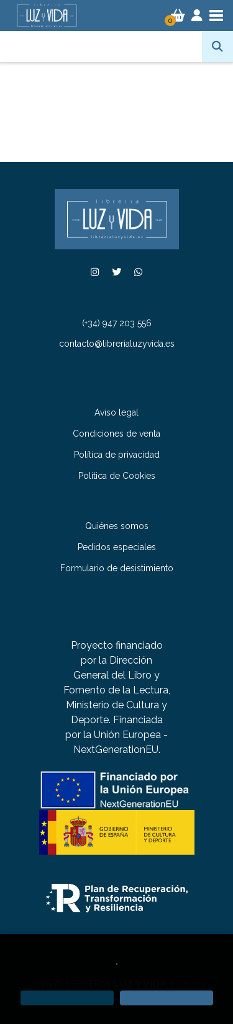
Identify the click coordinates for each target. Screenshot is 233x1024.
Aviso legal (116, 412)
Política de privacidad (117, 455)
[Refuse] (67, 998)
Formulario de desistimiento (116, 568)
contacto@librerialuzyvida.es (117, 344)
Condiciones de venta (116, 434)
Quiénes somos (116, 526)
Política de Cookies (116, 476)
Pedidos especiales (117, 547)
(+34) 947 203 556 (117, 323)
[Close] (166, 998)
